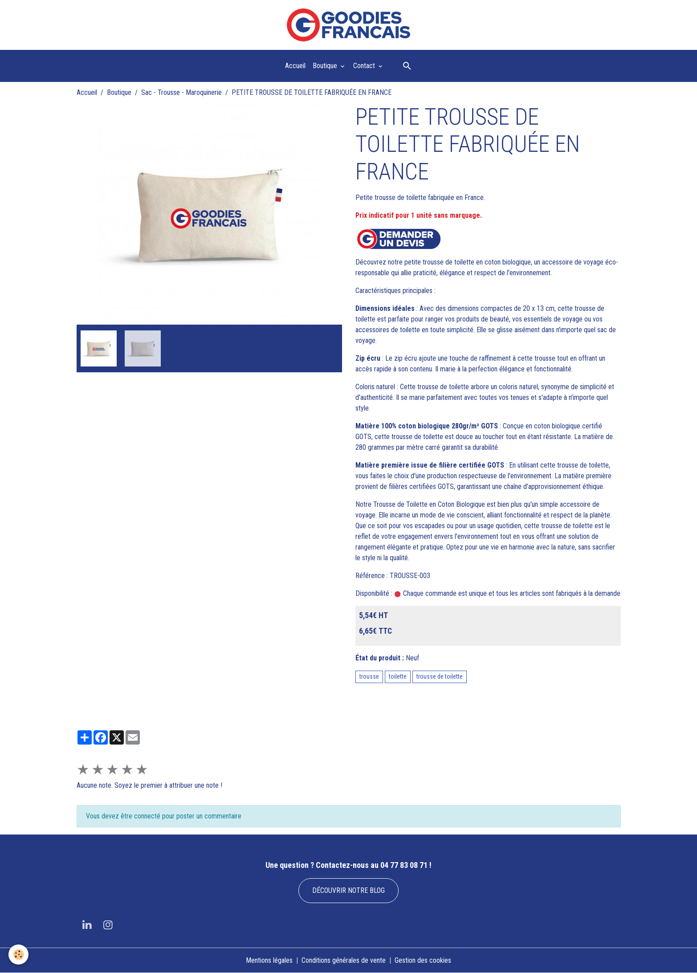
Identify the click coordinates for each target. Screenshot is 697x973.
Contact (365, 65)
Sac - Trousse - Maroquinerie (181, 92)
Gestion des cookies (423, 960)
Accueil (295, 65)
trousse (369, 676)
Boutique (326, 65)
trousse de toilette (439, 676)
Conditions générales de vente (344, 960)
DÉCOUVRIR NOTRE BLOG (348, 890)
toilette (398, 676)
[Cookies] (19, 955)
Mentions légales (269, 960)
